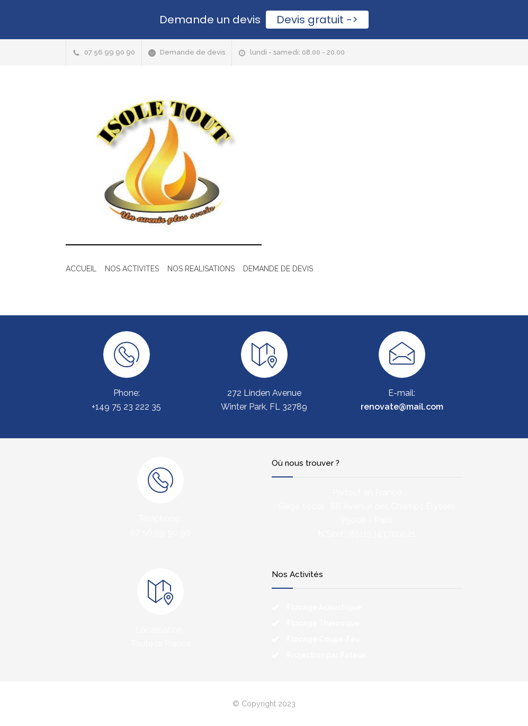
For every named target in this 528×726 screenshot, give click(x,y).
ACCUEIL (81, 268)
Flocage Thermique (323, 623)
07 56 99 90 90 (109, 52)
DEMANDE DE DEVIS (278, 268)
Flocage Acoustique (324, 607)
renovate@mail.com (402, 407)
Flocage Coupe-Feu (323, 639)
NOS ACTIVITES (132, 268)
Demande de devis (192, 52)
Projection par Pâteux (326, 655)
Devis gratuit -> (317, 19)
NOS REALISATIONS (201, 268)
